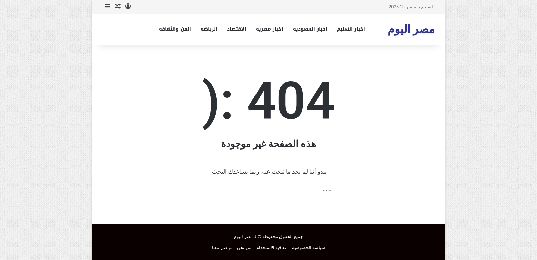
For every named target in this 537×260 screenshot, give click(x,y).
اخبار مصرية (269, 29)
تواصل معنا (222, 247)
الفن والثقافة (175, 29)
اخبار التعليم (351, 29)
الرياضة (209, 29)
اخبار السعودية (310, 29)
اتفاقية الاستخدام (272, 247)
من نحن (244, 247)
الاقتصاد (236, 29)
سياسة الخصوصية (308, 247)
